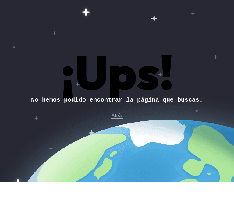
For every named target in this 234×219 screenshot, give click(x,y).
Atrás (117, 115)
